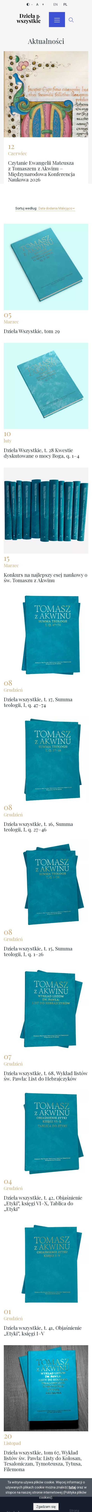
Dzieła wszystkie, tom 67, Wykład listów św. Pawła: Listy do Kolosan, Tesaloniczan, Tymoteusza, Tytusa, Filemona (43, 1461)
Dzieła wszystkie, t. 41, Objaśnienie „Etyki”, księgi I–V (43, 1330)
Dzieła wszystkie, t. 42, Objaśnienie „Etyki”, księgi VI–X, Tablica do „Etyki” (43, 1203)
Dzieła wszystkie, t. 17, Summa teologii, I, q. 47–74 (38, 702)
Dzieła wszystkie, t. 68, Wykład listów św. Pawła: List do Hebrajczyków (45, 1076)
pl (65, 4)
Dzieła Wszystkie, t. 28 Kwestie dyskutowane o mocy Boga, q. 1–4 (41, 453)
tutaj (72, 1488)
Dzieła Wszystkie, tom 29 (32, 331)
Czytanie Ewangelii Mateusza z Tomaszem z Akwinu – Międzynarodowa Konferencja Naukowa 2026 (41, 171)
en (55, 4)
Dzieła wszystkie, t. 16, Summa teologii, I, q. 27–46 (38, 827)
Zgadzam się (46, 1507)
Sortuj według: (26, 208)
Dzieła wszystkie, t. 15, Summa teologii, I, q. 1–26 (38, 951)
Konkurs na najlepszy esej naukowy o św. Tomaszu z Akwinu (45, 577)
